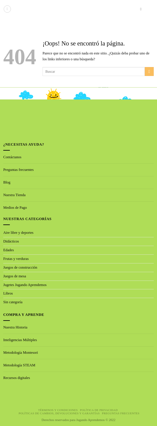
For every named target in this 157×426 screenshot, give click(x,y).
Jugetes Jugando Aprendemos (25, 285)
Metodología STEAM (19, 365)
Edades (8, 250)
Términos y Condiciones (58, 410)
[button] (7, 9)
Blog (6, 182)
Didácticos (11, 241)
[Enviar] (149, 71)
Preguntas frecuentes (18, 170)
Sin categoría (12, 302)
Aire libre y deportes (18, 233)
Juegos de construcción (20, 267)
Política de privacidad (99, 410)
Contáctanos (12, 157)
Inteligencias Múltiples (20, 340)
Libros (8, 293)
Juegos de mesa (14, 276)
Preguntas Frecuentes (121, 413)
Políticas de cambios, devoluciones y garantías (59, 413)
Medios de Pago (15, 207)
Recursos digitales (17, 378)
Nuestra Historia (15, 327)
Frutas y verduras (16, 259)
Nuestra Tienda (14, 195)
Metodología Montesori (20, 352)
